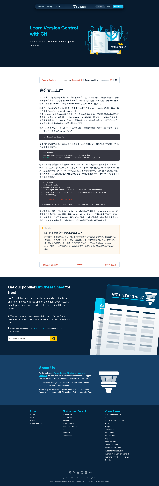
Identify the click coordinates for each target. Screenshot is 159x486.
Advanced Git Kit (69, 426)
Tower (79, 7)
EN (111, 80)
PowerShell (110, 436)
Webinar (65, 420)
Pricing (49, 6)
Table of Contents (49, 80)
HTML (108, 423)
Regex (107, 439)
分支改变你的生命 (50, 265)
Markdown (109, 433)
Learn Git (100, 6)
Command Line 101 (113, 414)
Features (41, 6)
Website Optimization (114, 451)
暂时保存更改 (110, 265)
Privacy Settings (92, 478)
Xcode (108, 460)
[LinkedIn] (86, 473)
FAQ (64, 429)
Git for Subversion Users (115, 420)
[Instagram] (82, 473)
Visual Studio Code (113, 448)
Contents (79, 265)
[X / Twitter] (74, 473)
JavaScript (109, 429)
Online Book (67, 414)
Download (117, 6)
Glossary (66, 433)
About (32, 414)
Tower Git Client (36, 423)
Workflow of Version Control (117, 454)
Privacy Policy (38, 328)
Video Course (68, 423)
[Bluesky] (78, 473)
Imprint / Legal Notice (68, 478)
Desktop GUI (77, 80)
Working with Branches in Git (117, 457)
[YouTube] (90, 473)
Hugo (107, 426)
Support (57, 6)
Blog (108, 6)
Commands (67, 436)
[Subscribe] (53, 338)
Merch (32, 420)
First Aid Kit (67, 417)
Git (106, 417)
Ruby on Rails (111, 442)
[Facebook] (70, 473)
